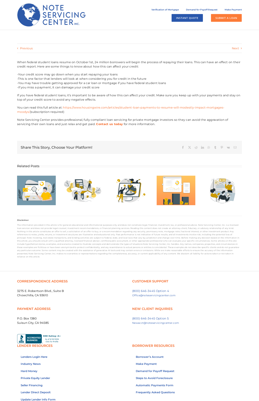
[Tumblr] (215, 147)
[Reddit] (196, 147)
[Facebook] (183, 147)
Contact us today (109, 124)
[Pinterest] (222, 147)
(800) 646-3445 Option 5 (150, 318)
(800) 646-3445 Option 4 (150, 291)
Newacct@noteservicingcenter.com (155, 323)
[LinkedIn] (202, 147)
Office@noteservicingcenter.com (154, 295)
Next (235, 48)
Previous (26, 48)
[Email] (235, 147)
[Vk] (228, 147)
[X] (189, 147)
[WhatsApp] (209, 147)
